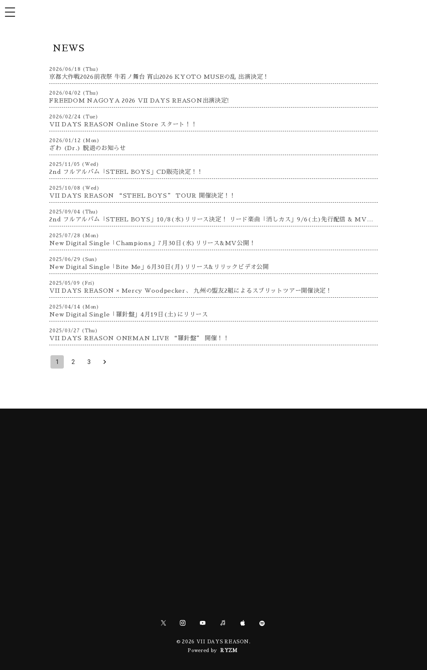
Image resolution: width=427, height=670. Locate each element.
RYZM (229, 650)
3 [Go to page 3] (88, 362)
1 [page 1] (57, 362)
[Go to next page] (104, 362)
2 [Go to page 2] (73, 362)
